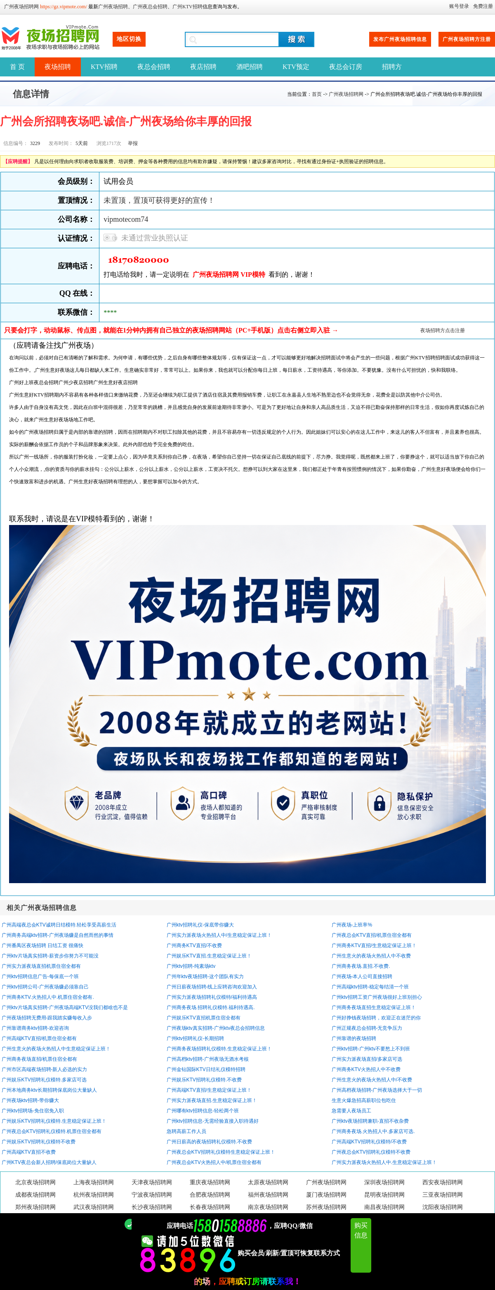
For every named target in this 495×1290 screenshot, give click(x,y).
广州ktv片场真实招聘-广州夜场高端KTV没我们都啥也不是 (65, 1007)
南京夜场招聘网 (268, 1207)
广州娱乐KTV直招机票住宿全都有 (203, 1018)
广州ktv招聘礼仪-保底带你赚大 (200, 925)
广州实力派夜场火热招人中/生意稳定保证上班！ (219, 935)
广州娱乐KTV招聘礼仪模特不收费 (38, 1142)
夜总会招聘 (153, 66)
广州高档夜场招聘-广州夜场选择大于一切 (377, 1090)
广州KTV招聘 (187, 7)
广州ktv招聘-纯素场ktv (191, 966)
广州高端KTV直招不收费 (29, 1152)
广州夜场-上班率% (352, 925)
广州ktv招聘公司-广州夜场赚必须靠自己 (45, 987)
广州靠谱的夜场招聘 (354, 1038)
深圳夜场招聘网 (384, 1182)
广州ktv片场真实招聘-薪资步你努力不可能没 (50, 956)
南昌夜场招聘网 (384, 1207)
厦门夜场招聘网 (326, 1195)
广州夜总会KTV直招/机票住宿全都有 (372, 935)
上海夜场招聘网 (93, 1182)
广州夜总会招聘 (150, 7)
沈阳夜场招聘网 (442, 1207)
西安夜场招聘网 (442, 1182)
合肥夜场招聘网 (210, 1195)
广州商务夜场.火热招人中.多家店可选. (373, 1131)
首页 (317, 94)
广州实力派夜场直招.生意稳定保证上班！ (212, 1100)
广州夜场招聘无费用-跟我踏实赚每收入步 (47, 1018)
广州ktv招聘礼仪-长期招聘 (195, 1038)
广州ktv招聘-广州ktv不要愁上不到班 (371, 1049)
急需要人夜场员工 (351, 1111)
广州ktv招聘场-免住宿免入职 (33, 1111)
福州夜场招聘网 (268, 1195)
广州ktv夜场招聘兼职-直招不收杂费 (370, 1121)
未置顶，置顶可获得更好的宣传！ (159, 200)
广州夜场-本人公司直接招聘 (362, 976)
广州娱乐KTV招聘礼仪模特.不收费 (204, 1080)
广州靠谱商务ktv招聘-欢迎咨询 (35, 1028)
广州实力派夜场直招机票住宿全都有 (41, 966)
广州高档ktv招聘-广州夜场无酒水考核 (208, 1059)
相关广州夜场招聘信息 (42, 907)
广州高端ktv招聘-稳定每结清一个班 (370, 987)
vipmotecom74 (126, 219)
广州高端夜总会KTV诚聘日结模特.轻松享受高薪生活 (59, 925)
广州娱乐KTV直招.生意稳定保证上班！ (209, 956)
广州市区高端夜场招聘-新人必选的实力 (44, 1069)
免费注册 (483, 6)
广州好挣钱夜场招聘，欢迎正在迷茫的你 (376, 1018)
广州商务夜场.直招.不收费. (361, 966)
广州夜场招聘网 (21, 7)
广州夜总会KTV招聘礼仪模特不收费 (371, 1152)
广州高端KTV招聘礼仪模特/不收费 (369, 1142)
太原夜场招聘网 (268, 1182)
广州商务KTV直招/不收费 (194, 945)
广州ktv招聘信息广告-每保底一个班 (40, 976)
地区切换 (129, 39)
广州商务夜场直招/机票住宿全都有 (39, 1059)
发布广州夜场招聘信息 (400, 39)
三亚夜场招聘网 (442, 1195)
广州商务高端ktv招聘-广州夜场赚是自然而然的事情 (57, 935)
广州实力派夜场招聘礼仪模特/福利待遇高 (212, 997)
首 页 (17, 66)
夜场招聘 (58, 66)
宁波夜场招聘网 (152, 1195)
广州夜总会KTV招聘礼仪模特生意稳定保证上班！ (221, 1152)
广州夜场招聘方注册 (467, 39)
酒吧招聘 (249, 66)
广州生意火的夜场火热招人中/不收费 (372, 1080)
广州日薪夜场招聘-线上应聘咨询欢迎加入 (212, 987)
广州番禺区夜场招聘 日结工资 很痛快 (43, 945)
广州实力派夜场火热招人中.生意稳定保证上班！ (384, 1162)
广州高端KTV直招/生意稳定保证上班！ (209, 1090)
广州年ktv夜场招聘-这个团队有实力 (205, 976)
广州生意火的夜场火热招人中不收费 (371, 956)
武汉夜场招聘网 (93, 1207)
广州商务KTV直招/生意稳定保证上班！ (374, 945)
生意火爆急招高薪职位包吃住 (364, 1100)
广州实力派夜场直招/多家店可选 (367, 1059)
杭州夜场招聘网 (93, 1195)
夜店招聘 (203, 66)
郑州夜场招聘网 (35, 1207)
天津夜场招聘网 (152, 1182)
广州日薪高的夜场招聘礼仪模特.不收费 (209, 1142)
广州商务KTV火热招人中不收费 (366, 1069)
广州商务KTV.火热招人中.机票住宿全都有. (48, 997)
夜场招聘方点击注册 (442, 330)
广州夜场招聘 (113, 7)
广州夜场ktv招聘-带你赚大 (30, 1100)
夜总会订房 (345, 66)
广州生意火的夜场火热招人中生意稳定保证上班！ (56, 1049)
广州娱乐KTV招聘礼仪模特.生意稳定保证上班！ (54, 1121)
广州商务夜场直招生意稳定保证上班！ (374, 1007)
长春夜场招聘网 (210, 1207)
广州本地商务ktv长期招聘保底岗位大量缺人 (49, 1090)
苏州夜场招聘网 (326, 1207)
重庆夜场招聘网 (210, 1182)
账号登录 (459, 6)
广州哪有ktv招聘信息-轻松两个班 (203, 1111)
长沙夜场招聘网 (152, 1207)
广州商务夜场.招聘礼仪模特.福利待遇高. (211, 1007)
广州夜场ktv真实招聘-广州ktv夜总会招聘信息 (216, 1028)
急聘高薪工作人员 (186, 1131)
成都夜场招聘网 (35, 1195)
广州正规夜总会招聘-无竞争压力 (367, 1028)
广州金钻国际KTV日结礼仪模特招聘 (206, 1069)
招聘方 (392, 66)
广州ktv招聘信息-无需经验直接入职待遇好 (213, 1121)
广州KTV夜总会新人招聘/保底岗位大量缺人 (49, 1162)
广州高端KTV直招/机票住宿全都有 (39, 1038)
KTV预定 (296, 66)
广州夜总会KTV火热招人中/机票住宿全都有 (214, 1162)
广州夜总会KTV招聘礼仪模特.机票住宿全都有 (52, 1131)
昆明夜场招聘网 (384, 1195)
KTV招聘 (104, 66)
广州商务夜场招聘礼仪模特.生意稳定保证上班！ (219, 1049)
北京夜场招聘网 (35, 1182)
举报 (133, 143)
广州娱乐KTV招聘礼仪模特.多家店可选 (44, 1080)
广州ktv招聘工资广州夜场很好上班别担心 (377, 997)
